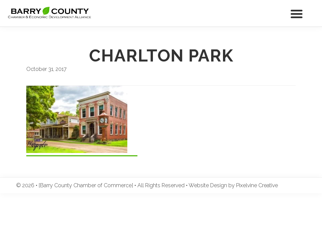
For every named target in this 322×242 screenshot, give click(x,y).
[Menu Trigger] (296, 13)
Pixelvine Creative (257, 185)
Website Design (208, 185)
